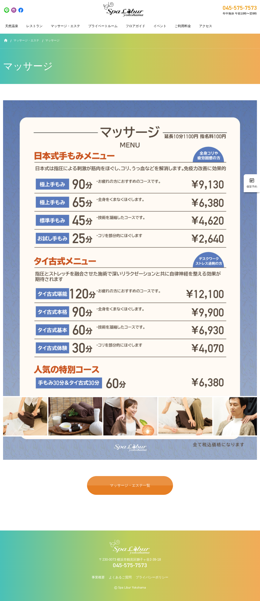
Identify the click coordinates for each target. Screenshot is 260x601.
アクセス (205, 26)
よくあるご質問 (120, 577)
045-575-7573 (130, 565)
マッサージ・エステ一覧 (130, 485)
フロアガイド (135, 26)
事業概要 (98, 577)
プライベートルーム (103, 26)
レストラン (34, 26)
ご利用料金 (183, 26)
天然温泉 (11, 26)
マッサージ (52, 40)
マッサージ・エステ (65, 26)
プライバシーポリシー (152, 577)
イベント (159, 26)
